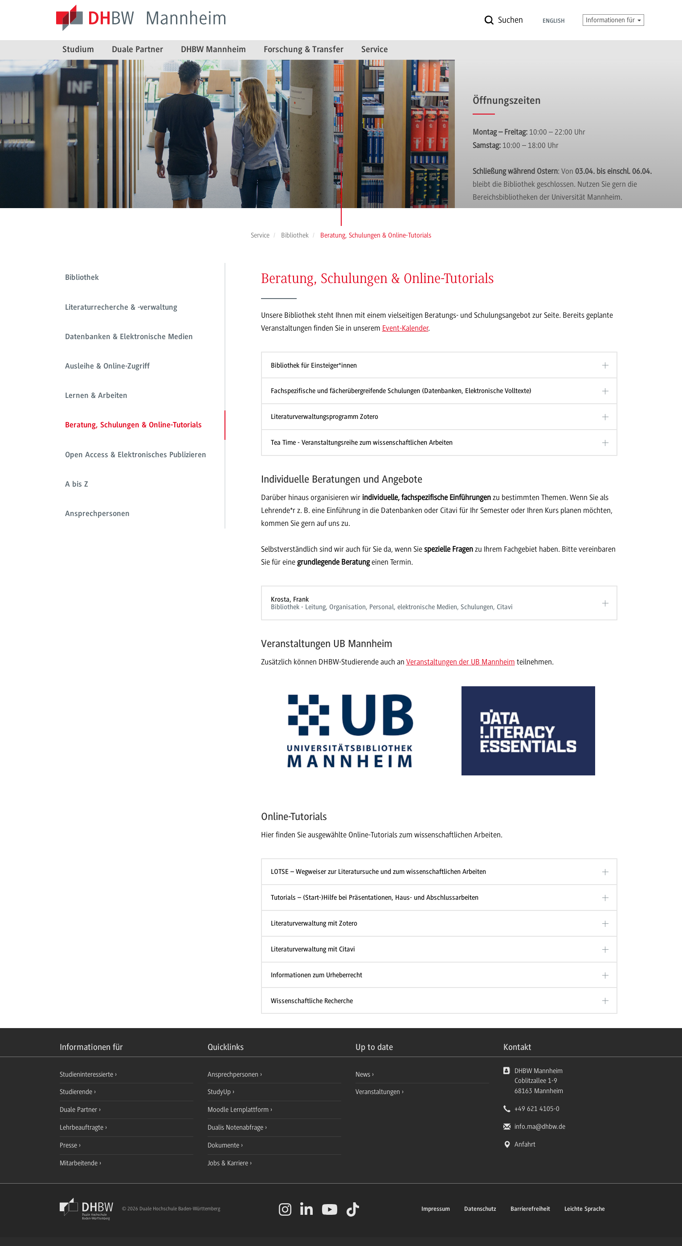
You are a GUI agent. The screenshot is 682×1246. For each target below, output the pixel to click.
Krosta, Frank (436, 603)
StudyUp (220, 1092)
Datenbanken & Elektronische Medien (129, 337)
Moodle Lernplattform (239, 1110)
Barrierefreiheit (530, 1209)
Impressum (435, 1209)
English (554, 21)
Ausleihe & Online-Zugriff (107, 367)
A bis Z (76, 485)
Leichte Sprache (584, 1209)
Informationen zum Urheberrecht (316, 975)
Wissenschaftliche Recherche (312, 1001)
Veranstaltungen (377, 1092)
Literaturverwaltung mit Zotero (314, 923)
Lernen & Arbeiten (96, 396)
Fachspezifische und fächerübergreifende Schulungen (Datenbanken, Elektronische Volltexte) (401, 391)
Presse (69, 1145)
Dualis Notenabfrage (236, 1127)
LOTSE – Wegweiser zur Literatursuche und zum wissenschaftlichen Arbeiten (378, 872)
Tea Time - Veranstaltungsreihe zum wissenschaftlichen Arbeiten (362, 443)
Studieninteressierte (87, 1074)
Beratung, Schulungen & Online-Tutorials (133, 426)
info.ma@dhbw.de (540, 1127)
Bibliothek (82, 278)
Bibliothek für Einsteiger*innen (314, 365)
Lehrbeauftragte (82, 1127)
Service (374, 49)
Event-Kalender (405, 328)
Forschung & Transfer (303, 49)
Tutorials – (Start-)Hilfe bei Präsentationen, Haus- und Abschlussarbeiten (374, 898)
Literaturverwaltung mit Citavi (313, 949)
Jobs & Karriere (229, 1163)
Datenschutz (480, 1209)
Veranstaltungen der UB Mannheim (460, 661)
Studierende (77, 1092)
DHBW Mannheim (213, 49)
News (362, 1074)
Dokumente (224, 1145)
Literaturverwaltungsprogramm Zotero (324, 417)
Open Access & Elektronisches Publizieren (135, 455)
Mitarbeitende (79, 1163)
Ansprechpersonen (97, 514)
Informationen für (613, 20)
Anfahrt (525, 1144)
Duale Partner (137, 49)
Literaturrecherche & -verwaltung (121, 308)
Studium (78, 49)
